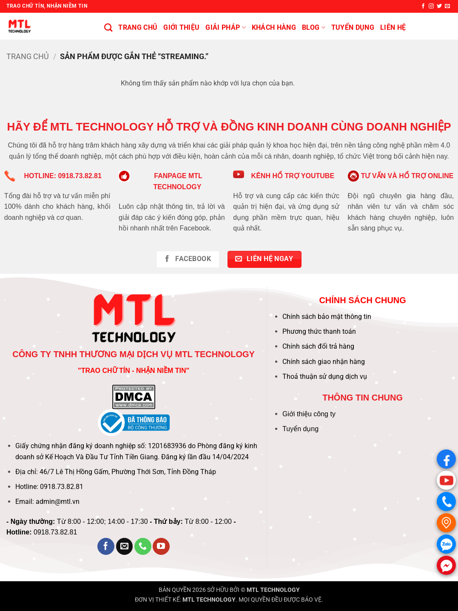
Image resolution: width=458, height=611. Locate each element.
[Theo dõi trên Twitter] (439, 6)
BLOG (313, 27)
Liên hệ (393, 27)
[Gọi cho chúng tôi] (142, 546)
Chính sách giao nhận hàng (323, 362)
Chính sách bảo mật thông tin (326, 317)
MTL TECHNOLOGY (273, 590)
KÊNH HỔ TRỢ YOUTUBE (293, 175)
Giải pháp (225, 27)
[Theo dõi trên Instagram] (431, 6)
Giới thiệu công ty (309, 414)
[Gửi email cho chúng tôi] (447, 6)
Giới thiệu (181, 27)
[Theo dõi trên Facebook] (423, 6)
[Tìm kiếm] (108, 27)
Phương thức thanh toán (319, 331)
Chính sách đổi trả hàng (318, 346)
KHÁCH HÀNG (274, 27)
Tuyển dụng (300, 428)
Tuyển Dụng (352, 27)
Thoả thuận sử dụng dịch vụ (324, 376)
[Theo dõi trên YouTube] (161, 546)
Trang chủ (137, 27)
